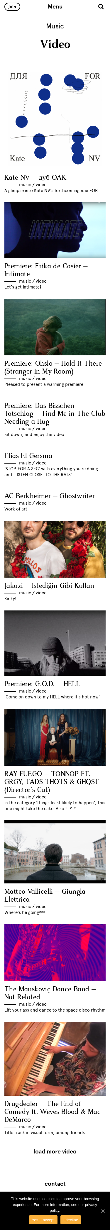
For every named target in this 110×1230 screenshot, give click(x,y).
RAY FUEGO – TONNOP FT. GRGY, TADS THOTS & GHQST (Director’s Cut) (51, 782)
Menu (55, 6)
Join (12, 6)
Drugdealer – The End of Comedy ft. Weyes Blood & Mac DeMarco (52, 1112)
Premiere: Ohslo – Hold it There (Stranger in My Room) (53, 367)
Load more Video (55, 1151)
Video (41, 184)
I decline (70, 1220)
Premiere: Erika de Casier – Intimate (46, 270)
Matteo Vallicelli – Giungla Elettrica (45, 895)
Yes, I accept (43, 1220)
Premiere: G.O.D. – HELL (42, 684)
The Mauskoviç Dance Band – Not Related (50, 993)
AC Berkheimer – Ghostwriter (49, 496)
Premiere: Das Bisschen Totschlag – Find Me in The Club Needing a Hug (54, 413)
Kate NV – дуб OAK (35, 177)
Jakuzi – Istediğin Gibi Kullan (49, 586)
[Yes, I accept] (103, 1211)
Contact (55, 1184)
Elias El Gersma (28, 456)
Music (25, 184)
